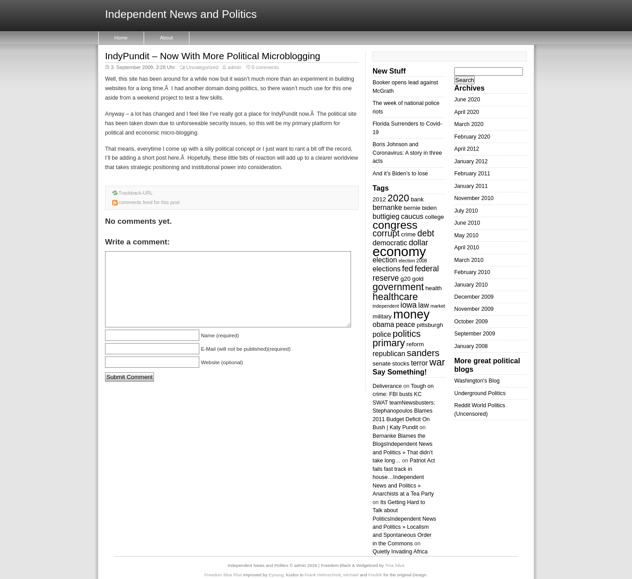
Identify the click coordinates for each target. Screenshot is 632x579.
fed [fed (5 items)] (407, 268)
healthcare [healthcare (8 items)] (395, 296)
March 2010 (468, 260)
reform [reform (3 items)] (415, 344)
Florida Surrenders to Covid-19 (407, 128)
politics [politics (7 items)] (407, 333)
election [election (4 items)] (385, 260)
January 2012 (471, 161)
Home (120, 37)
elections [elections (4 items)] (386, 269)
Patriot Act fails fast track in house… (404, 468)
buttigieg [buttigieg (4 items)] (386, 216)
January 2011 (471, 186)
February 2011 (472, 173)
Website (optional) (222, 362)
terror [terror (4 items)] (419, 363)
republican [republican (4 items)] (389, 353)
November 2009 (474, 309)
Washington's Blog (477, 381)
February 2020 (472, 137)
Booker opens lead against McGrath (405, 86)
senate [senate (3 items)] (382, 363)
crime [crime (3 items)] (408, 234)
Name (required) (220, 335)
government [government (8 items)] (398, 286)
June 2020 (467, 99)
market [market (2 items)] (437, 306)
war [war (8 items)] (437, 362)
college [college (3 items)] (434, 216)
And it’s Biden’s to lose (400, 173)
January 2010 (471, 285)
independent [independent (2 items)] (386, 306)
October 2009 (471, 321)
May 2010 (466, 235)
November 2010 (474, 198)
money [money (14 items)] (411, 314)
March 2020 (468, 124)
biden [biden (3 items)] (429, 208)
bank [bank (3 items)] (417, 199)
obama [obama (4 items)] (383, 324)
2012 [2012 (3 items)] (379, 199)
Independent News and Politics (181, 14)
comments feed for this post (149, 202)
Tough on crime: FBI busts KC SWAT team (403, 394)
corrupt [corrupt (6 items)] (386, 233)
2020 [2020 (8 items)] (398, 198)
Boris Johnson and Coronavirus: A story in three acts (407, 152)
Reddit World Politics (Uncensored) (479, 409)
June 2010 (467, 223)
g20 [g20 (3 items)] (405, 278)
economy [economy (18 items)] (399, 251)
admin (234, 67)
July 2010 (466, 211)
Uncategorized (202, 67)
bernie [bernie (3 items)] (412, 208)
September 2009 (474, 334)
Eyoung (275, 574)
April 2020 (466, 112)
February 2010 (472, 272)
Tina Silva (394, 565)
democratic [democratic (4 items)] (390, 243)
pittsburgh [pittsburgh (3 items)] (430, 325)
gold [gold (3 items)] (417, 278)
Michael (351, 574)
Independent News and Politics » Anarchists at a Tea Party (403, 485)
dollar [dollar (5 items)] (418, 242)
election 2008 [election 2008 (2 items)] (413, 260)
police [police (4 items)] (382, 334)
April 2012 (466, 149)
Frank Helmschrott (323, 574)
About (166, 37)
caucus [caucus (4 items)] (412, 216)
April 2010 (466, 247)
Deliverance (387, 386)
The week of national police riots (406, 107)
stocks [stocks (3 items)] (400, 363)
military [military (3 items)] (382, 316)
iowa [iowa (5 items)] (408, 304)
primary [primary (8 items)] (389, 342)
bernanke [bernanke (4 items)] (387, 207)
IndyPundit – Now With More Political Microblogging (212, 56)
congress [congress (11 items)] (395, 225)
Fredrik (375, 574)
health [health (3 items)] (434, 288)
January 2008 (471, 346)
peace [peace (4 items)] (405, 324)
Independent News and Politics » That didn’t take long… (403, 452)
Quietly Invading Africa (400, 552)
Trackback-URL (135, 193)
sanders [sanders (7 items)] (423, 353)
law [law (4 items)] (423, 305)
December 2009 (474, 297)
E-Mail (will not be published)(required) (245, 349)
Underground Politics (479, 393)
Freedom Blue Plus (223, 574)
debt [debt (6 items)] (425, 233)
